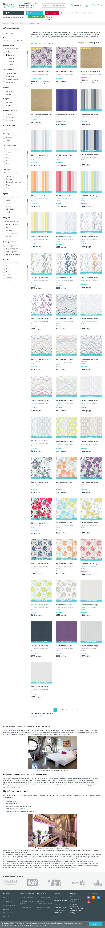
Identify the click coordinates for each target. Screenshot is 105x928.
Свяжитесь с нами (36, 716)
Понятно (95, 924)
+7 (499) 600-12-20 (26, 5)
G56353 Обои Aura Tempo (40, 71)
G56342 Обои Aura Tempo (40, 441)
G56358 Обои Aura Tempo (40, 646)
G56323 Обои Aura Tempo (89, 154)
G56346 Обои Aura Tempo (64, 482)
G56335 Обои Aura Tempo (89, 318)
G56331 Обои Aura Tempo (64, 278)
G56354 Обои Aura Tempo (89, 564)
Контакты (79, 13)
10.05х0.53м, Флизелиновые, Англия (39, 75)
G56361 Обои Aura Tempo (40, 686)
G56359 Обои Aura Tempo (64, 646)
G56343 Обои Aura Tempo (64, 441)
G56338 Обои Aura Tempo (89, 359)
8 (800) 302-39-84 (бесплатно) (59, 911)
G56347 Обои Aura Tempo (89, 482)
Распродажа (53, 13)
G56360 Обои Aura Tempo (89, 646)
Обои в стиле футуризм (32, 23)
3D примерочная (36, 13)
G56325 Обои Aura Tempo (64, 196)
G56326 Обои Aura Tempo (89, 196)
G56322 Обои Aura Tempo (64, 155)
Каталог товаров (14, 13)
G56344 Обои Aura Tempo (89, 441)
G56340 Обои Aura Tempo (64, 400)
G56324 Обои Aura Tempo (40, 196)
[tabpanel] (41, 57)
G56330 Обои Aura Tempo (40, 278)
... (73, 710)
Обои (12, 23)
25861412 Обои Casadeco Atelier (91, 72)
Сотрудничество (9, 905)
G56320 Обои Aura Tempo (89, 114)
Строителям (7, 17)
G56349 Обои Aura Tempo (64, 522)
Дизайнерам (88, 13)
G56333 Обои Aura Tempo (40, 318)
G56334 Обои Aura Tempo (64, 318)
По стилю (20, 23)
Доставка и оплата (67, 13)
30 (77, 710)
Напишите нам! (37, 16)
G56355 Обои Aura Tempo (40, 605)
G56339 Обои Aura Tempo (40, 400)
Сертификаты (8, 913)
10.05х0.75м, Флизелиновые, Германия (64, 118)
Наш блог (6, 916)
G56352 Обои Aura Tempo (64, 563)
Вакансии (6, 909)
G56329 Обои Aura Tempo (89, 236)
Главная (5, 23)
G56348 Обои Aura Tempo (40, 523)
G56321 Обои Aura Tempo (40, 155)
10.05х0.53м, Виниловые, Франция (90, 74)
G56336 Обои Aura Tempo (40, 359)
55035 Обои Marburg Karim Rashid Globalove (66, 114)
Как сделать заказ (43, 897)
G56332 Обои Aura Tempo (89, 277)
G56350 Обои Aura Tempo (89, 522)
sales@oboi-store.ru (60, 900)
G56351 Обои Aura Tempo (40, 563)
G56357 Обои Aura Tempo (89, 605)
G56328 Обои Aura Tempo (64, 237)
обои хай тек (73, 785)
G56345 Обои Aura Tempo (40, 482)
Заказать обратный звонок (27, 8)
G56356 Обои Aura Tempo (64, 605)
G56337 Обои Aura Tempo (64, 359)
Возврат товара (25, 907)
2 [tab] (91, 152)
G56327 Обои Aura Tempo (40, 236)
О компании (7, 901)
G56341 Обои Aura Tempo (89, 400)
